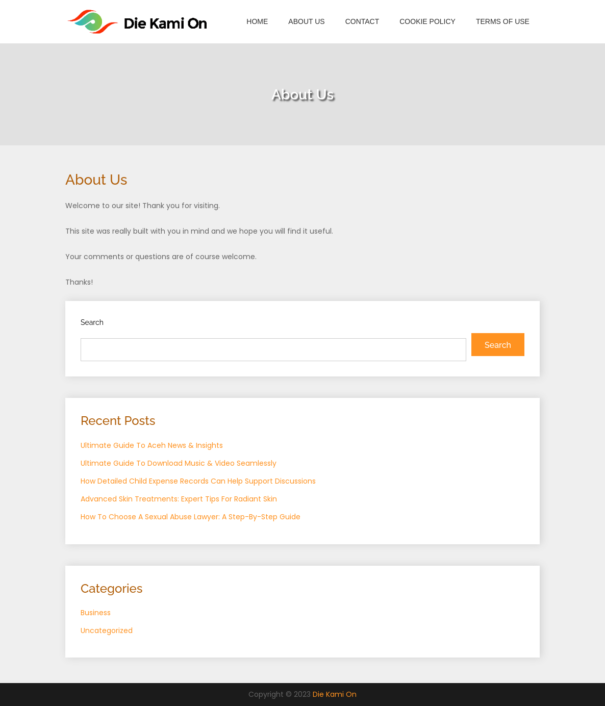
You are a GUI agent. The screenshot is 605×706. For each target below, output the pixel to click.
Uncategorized (107, 630)
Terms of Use (503, 21)
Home (257, 21)
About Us (306, 21)
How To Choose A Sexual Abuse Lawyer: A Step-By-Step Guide (190, 517)
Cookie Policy (427, 21)
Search (92, 322)
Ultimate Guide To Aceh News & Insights (152, 445)
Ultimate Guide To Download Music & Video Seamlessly (178, 463)
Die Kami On (335, 694)
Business (96, 613)
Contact (362, 21)
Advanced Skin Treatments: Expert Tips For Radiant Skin (179, 499)
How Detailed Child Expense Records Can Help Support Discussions (198, 481)
